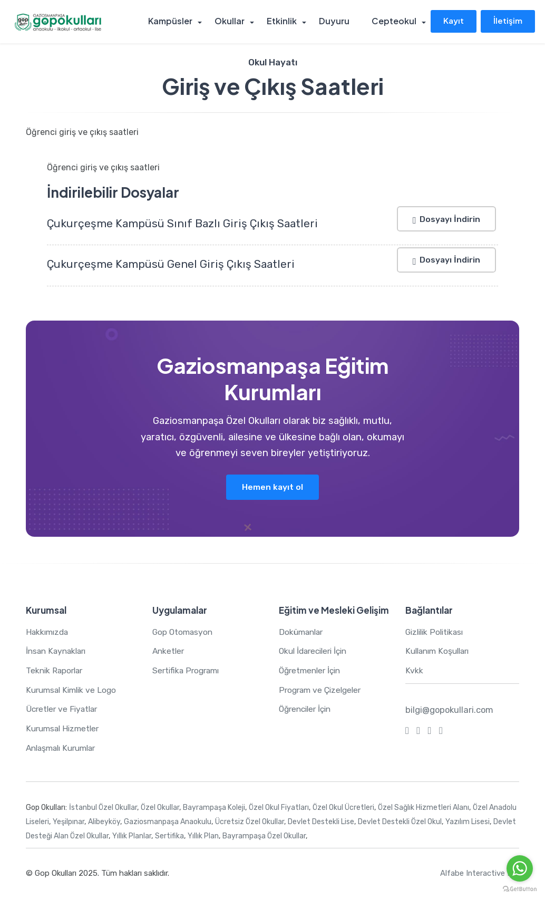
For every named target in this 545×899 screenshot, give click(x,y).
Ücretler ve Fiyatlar (64, 709)
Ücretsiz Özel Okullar (249, 822)
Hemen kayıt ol (273, 487)
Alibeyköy (104, 822)
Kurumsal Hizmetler (64, 729)
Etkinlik (283, 21)
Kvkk (414, 671)
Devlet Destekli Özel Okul (400, 822)
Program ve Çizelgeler (322, 690)
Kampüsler (174, 21)
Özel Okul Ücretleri (343, 808)
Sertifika (169, 836)
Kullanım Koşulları (439, 651)
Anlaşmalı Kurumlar (64, 748)
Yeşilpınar (68, 822)
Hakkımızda (48, 632)
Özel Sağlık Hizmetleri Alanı (423, 808)
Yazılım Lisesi (467, 822)
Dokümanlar (302, 632)
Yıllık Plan (203, 836)
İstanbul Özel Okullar (103, 808)
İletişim (507, 21)
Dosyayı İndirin (445, 219)
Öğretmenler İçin (312, 671)
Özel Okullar (160, 808)
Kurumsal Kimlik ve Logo (73, 690)
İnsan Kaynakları (58, 651)
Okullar (232, 21)
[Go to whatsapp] (520, 868)
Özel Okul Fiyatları (279, 808)
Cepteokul (393, 21)
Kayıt (452, 21)
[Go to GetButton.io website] (520, 888)
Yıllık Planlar (131, 836)
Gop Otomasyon (183, 632)
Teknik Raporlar (55, 671)
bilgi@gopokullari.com (450, 710)
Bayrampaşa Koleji (214, 808)
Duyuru (334, 21)
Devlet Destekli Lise (321, 822)
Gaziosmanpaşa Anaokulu (167, 822)
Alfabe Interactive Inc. (479, 873)
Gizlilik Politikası (436, 632)
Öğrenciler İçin (307, 709)
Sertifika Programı (187, 671)
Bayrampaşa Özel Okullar (264, 836)
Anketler (169, 651)
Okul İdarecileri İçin (316, 651)
